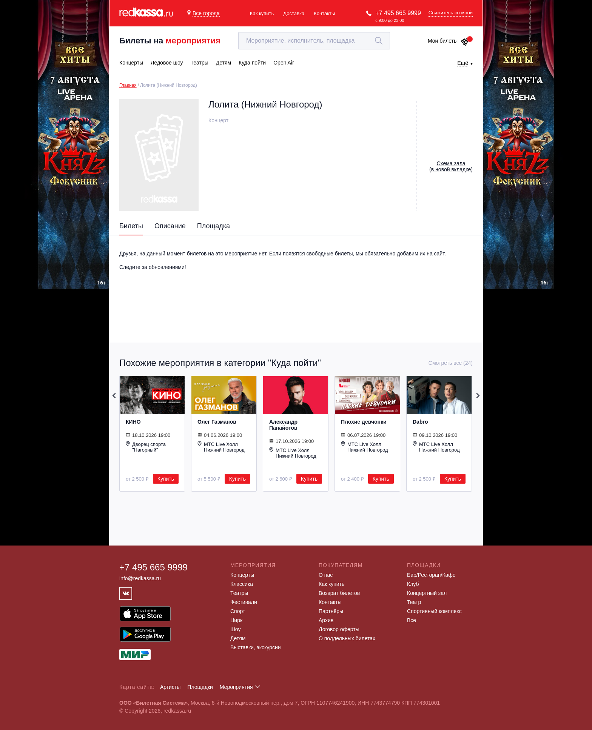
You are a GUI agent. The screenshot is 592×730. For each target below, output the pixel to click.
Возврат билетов (339, 593)
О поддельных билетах (347, 638)
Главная (128, 85)
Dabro (420, 422)
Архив (326, 620)
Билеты (131, 226)
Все (411, 620)
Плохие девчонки (364, 422)
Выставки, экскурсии (255, 647)
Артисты (170, 687)
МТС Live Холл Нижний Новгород (221, 447)
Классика (241, 584)
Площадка (213, 226)
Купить (165, 479)
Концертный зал (427, 593)
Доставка (293, 13)
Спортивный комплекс (434, 611)
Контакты (324, 13)
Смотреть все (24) (451, 363)
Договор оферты (339, 629)
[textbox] (314, 40)
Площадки (200, 687)
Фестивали (243, 602)
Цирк (236, 620)
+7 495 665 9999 (398, 13)
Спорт (237, 611)
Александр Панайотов (283, 425)
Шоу (235, 629)
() (451, 166)
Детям (237, 638)
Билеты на (169, 40)
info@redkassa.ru (140, 578)
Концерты (242, 575)
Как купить (262, 13)
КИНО (133, 422)
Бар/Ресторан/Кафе (431, 575)
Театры (239, 593)
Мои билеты (448, 40)
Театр (414, 602)
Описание (170, 226)
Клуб (413, 584)
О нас (326, 575)
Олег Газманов (216, 422)
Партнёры (331, 611)
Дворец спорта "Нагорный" (146, 447)
